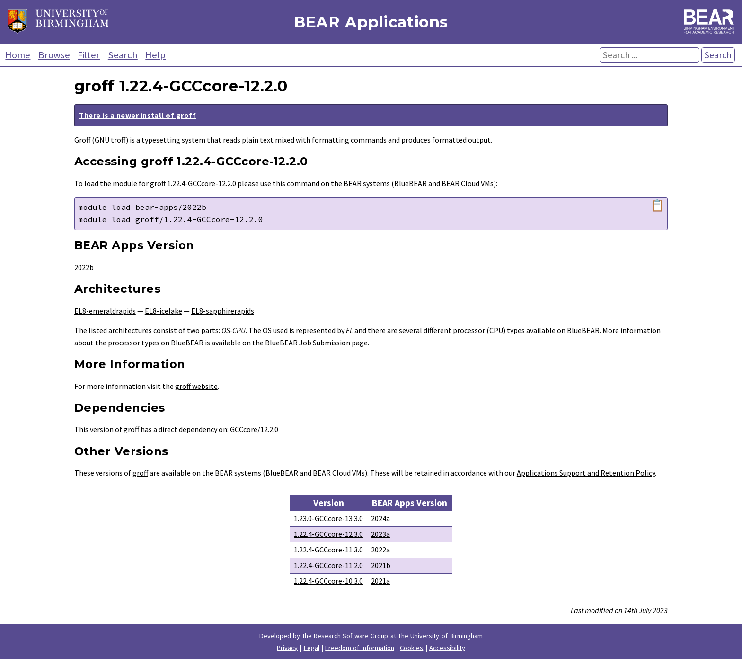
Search (123, 55)
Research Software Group (351, 636)
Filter (89, 55)
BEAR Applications (371, 22)
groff (140, 473)
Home (17, 55)
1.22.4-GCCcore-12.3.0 (328, 534)
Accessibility (447, 647)
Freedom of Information (359, 647)
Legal (311, 647)
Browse (54, 55)
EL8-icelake (163, 311)
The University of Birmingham (440, 636)
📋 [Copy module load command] (657, 205)
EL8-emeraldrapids (105, 311)
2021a (380, 581)
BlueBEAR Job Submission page (316, 342)
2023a (380, 534)
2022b (84, 267)
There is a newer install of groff (137, 115)
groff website (196, 386)
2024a (380, 518)
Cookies (411, 647)
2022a (380, 549)
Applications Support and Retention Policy (586, 473)
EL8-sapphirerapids (222, 311)
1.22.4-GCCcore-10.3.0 (328, 581)
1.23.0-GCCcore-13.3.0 (328, 518)
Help (155, 55)
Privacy (287, 647)
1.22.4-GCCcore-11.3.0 (328, 549)
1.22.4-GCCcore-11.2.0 (328, 565)
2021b (380, 565)
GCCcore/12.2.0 (254, 429)
